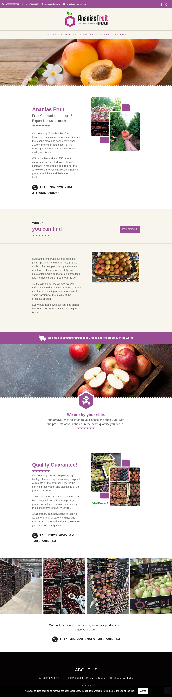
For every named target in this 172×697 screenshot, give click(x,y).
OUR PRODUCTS (71, 35)
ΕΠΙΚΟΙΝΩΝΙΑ (129, 229)
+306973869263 (31, 4)
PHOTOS (94, 35)
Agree (143, 691)
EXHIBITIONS (105, 35)
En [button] (123, 35)
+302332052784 (12, 4)
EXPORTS (84, 35)
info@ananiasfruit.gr (76, 4)
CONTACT (116, 35)
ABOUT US (58, 35)
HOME (48, 35)
